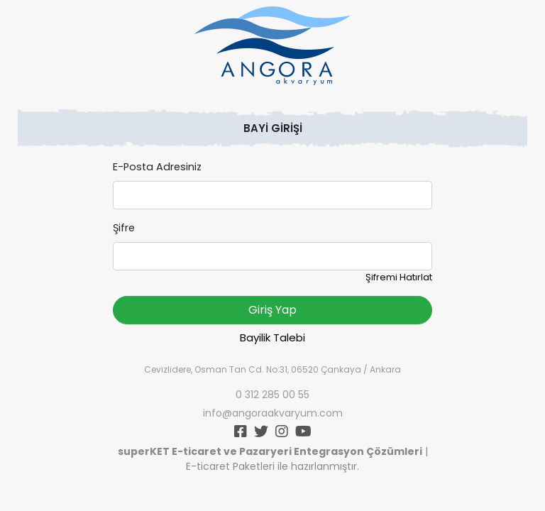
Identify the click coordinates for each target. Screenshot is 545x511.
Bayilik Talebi (272, 337)
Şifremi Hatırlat (398, 277)
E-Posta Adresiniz (157, 167)
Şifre (124, 228)
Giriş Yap (272, 310)
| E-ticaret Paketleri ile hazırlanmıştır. (273, 458)
